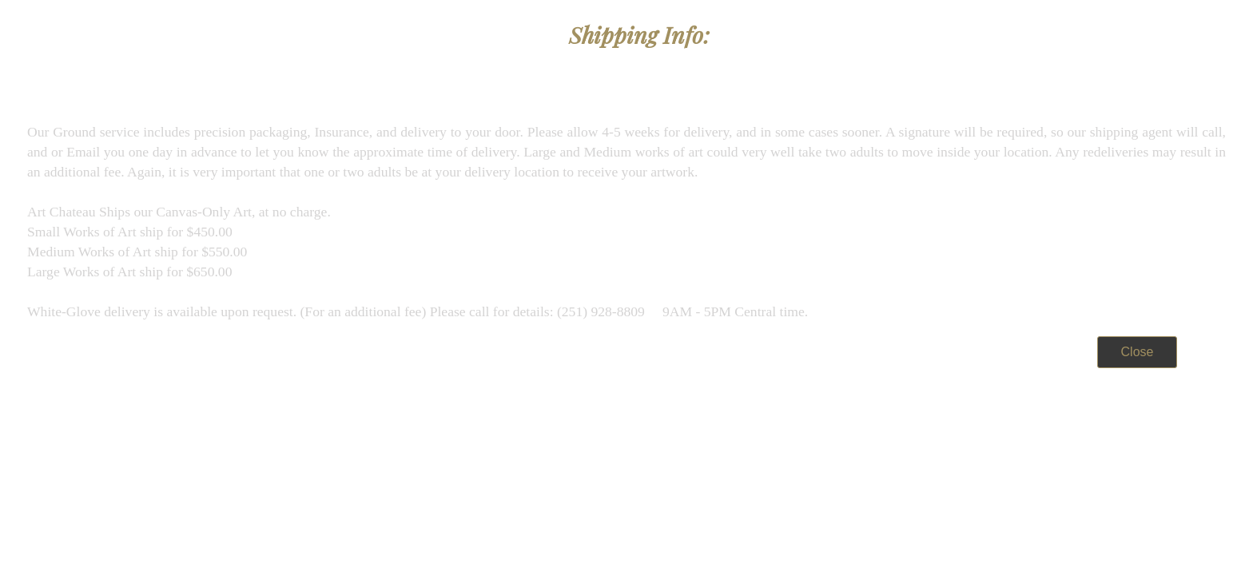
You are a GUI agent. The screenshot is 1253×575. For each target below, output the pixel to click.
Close (1137, 352)
